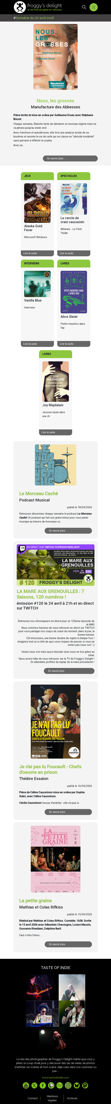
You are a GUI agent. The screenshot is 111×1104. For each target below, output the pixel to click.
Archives (72, 1098)
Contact (33, 1098)
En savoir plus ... (56, 158)
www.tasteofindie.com (55, 1077)
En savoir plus (57, 530)
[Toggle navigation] (93, 7)
